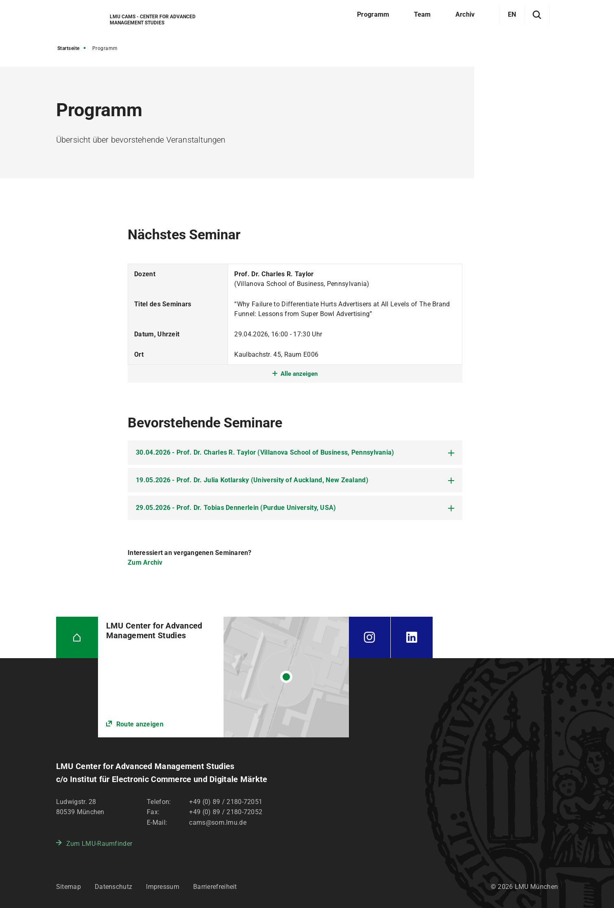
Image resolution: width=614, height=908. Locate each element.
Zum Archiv (145, 562)
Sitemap (68, 887)
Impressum (162, 887)
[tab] (295, 452)
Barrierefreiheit (215, 887)
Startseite (68, 48)
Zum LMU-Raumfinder (99, 843)
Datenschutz (113, 887)
